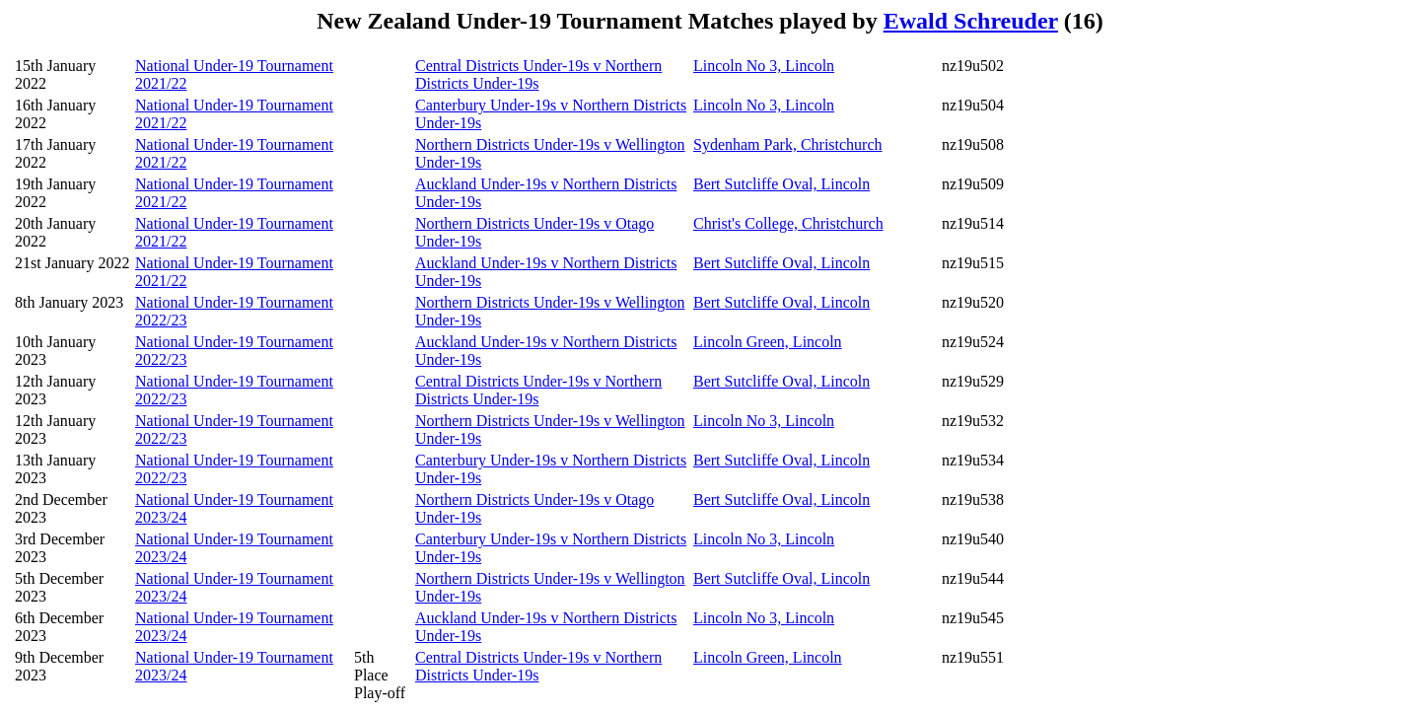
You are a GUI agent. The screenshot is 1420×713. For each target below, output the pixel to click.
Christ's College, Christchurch (788, 223)
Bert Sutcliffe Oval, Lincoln (781, 184)
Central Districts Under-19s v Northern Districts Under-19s (538, 74)
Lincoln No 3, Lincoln (763, 65)
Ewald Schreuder (971, 21)
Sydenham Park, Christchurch (788, 144)
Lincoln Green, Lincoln (767, 341)
